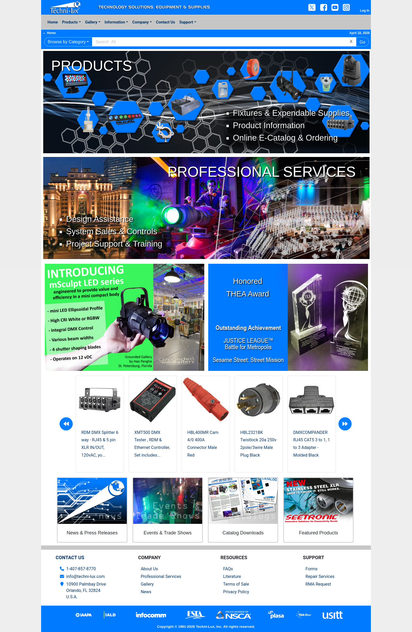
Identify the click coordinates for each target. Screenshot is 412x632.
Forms (312, 568)
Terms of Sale (236, 584)
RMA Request (318, 584)
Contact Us (165, 22)
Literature (232, 576)
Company (140, 22)
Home (52, 22)
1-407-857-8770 (81, 568)
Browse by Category (67, 42)
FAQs (228, 568)
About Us (149, 568)
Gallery (91, 22)
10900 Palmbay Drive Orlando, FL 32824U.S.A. (86, 590)
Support (186, 22)
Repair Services (320, 576)
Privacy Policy (236, 591)
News (146, 591)
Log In (365, 10)
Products (70, 22)
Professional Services (161, 576)
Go (362, 42)
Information (115, 22)
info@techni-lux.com (85, 576)
